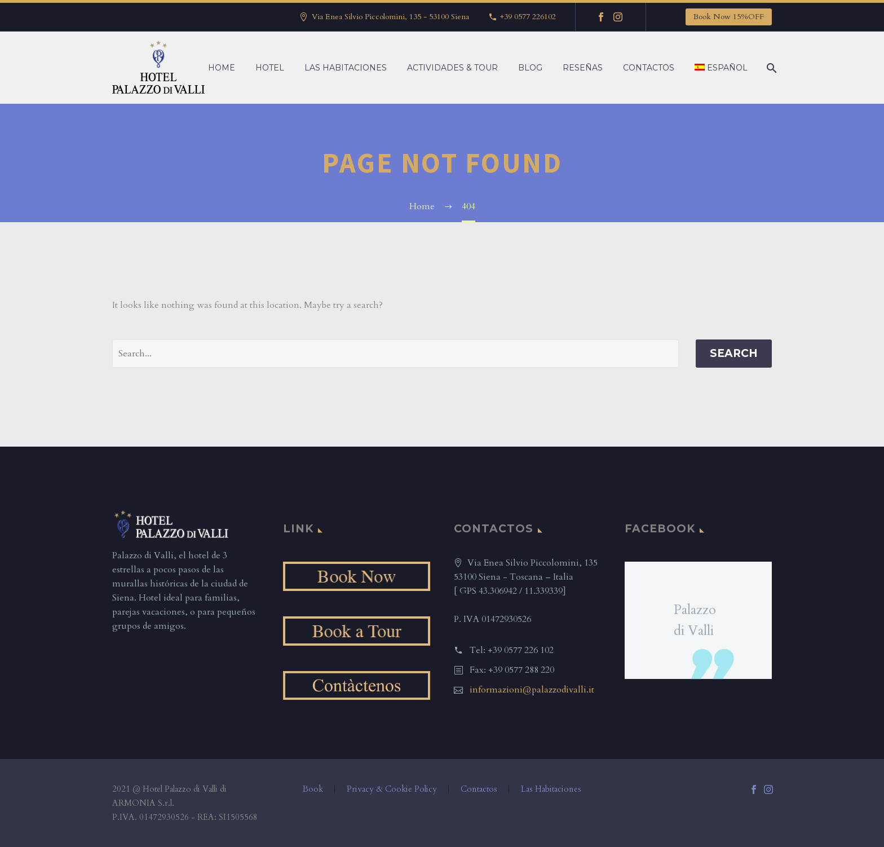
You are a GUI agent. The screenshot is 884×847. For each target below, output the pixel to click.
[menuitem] (721, 68)
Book (313, 789)
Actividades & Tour (452, 68)
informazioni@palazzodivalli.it (532, 689)
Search (734, 353)
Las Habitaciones (345, 68)
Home (221, 68)
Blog (530, 68)
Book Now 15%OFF (728, 16)
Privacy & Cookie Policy (392, 789)
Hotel (269, 68)
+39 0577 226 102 (521, 650)
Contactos (648, 68)
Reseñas (583, 68)
